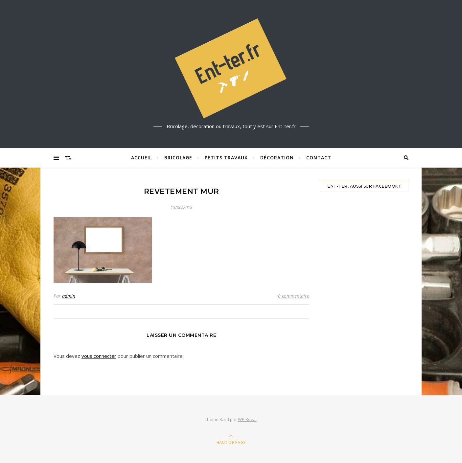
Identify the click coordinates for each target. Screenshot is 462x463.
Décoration (277, 157)
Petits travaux (226, 157)
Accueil (141, 157)
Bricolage (178, 157)
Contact (318, 157)
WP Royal (247, 419)
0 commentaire (293, 296)
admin (68, 296)
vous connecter (98, 356)
